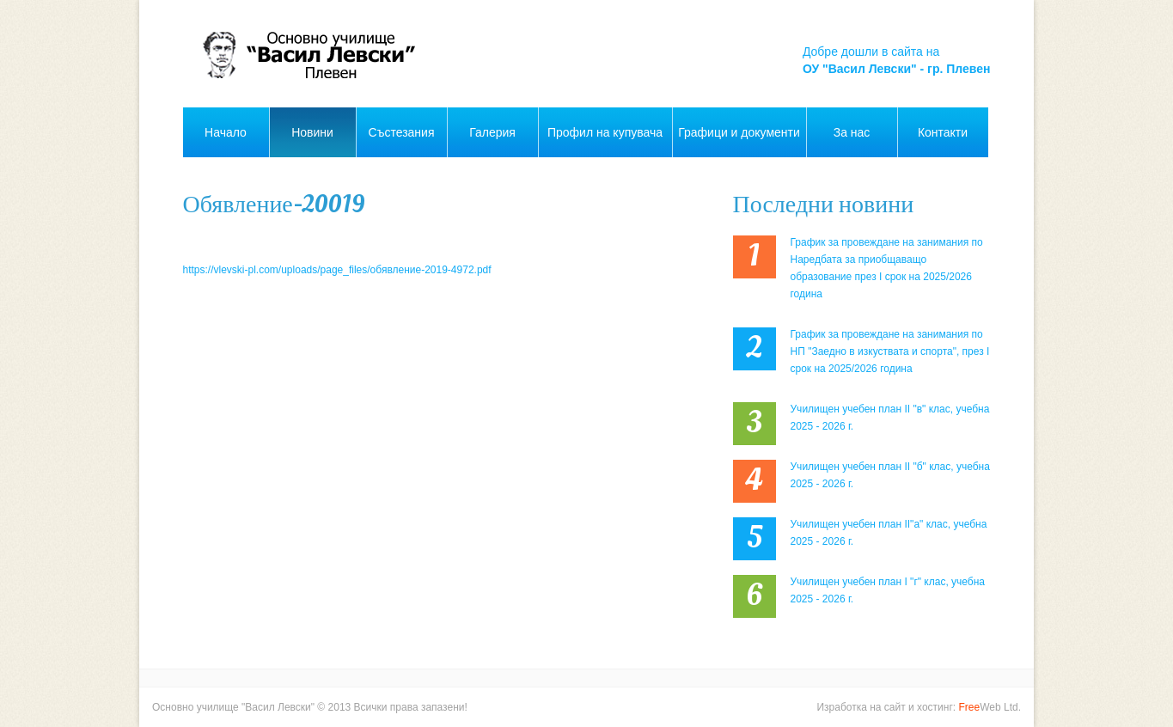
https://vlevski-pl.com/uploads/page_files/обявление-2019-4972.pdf (337, 270)
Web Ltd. (990, 707)
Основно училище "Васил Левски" (233, 707)
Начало (226, 132)
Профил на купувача (605, 132)
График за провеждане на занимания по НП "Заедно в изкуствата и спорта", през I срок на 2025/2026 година (890, 351)
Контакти (943, 132)
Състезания (402, 132)
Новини (312, 132)
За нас (852, 132)
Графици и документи (739, 132)
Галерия (492, 132)
